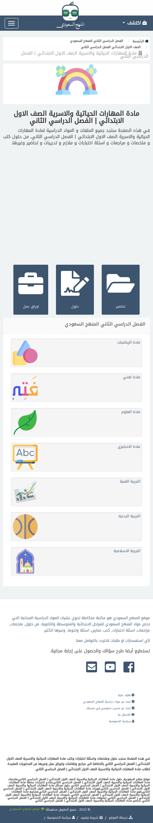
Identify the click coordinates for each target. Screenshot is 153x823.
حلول (75, 289)
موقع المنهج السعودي (27, 809)
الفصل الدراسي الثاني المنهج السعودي (96, 41)
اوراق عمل (30, 289)
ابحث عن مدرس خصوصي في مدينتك (110, 708)
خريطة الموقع (120, 818)
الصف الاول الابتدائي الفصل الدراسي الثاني (111, 47)
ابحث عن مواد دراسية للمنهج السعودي (108, 701)
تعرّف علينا (126, 695)
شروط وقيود (91, 818)
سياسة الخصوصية (121, 721)
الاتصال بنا (126, 714)
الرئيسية (140, 41)
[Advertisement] (76, 192)
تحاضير (121, 289)
